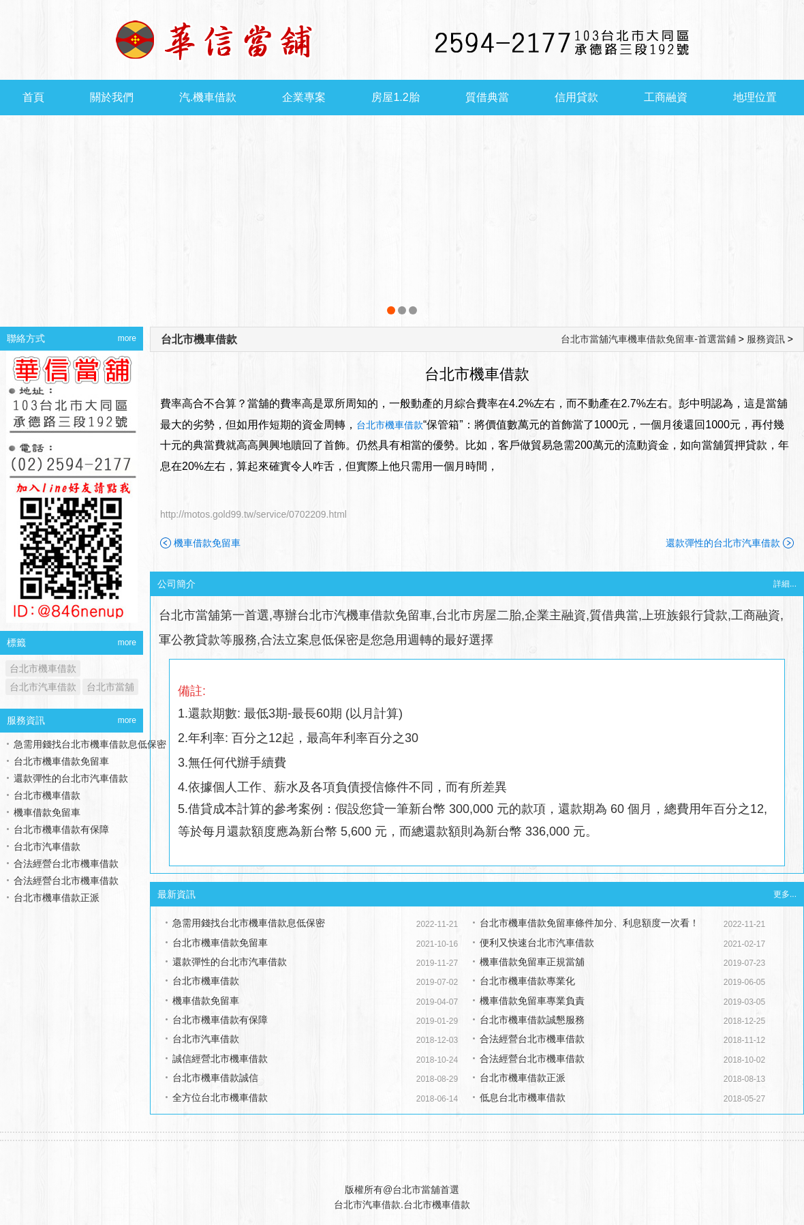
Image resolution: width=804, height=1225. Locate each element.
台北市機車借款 (199, 339)
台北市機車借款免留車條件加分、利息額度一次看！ (589, 922)
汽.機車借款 (207, 97)
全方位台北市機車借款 (220, 1097)
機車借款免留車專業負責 (532, 1000)
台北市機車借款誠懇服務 (532, 1019)
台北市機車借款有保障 (220, 1019)
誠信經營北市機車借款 (220, 1058)
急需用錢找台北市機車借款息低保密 (248, 922)
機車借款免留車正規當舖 (532, 961)
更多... (785, 894)
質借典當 (487, 97)
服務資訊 (766, 339)
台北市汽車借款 (205, 1038)
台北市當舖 (110, 686)
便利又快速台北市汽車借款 (537, 942)
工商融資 (665, 97)
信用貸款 (576, 97)
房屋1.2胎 (395, 97)
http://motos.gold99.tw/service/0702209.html (253, 514)
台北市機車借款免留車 (220, 942)
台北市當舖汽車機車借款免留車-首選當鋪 (648, 339)
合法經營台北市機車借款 (532, 1038)
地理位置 (755, 97)
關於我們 (112, 97)
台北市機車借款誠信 (215, 1077)
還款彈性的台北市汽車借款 (723, 542)
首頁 (33, 97)
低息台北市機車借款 (523, 1097)
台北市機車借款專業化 (527, 980)
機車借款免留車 (207, 542)
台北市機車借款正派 (523, 1077)
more (127, 338)
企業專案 (304, 97)
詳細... (785, 584)
